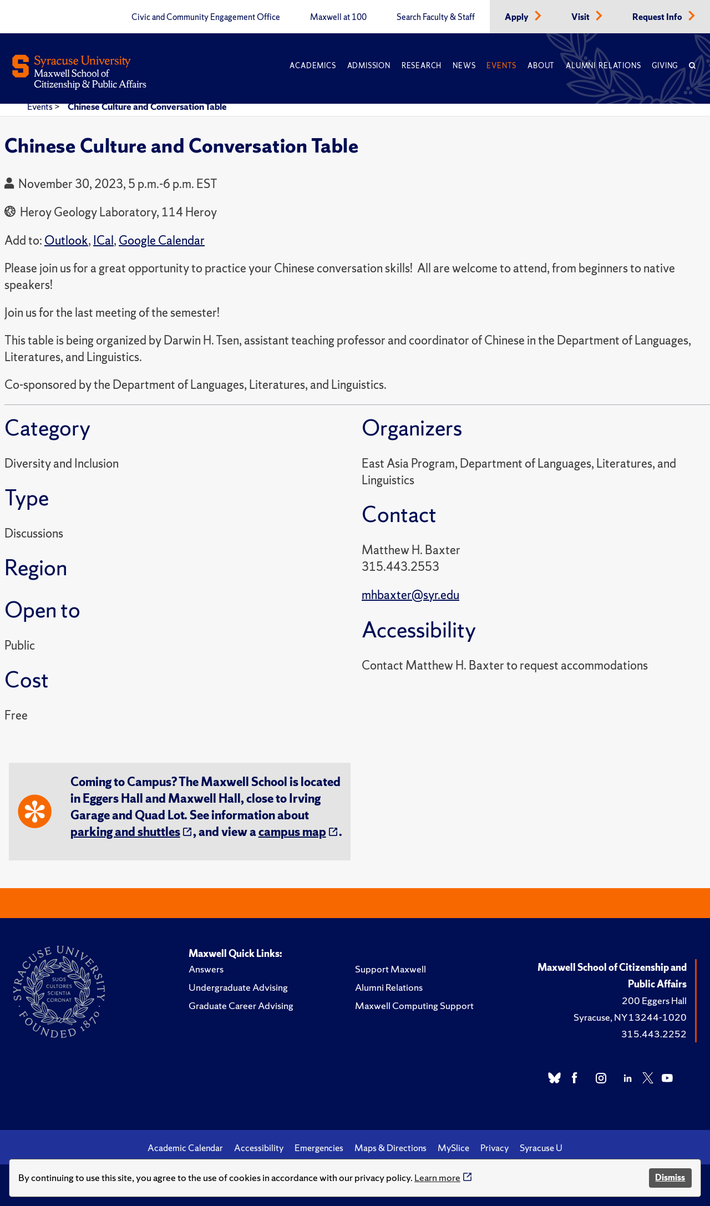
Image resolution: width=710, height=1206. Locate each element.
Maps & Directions (390, 1148)
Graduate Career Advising (241, 1005)
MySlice (453, 1148)
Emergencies (319, 1148)
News (464, 65)
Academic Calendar (185, 1148)
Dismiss (670, 1177)
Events (501, 65)
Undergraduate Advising (238, 987)
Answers (206, 968)
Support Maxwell (390, 968)
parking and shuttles (125, 832)
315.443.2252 (654, 1033)
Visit (581, 17)
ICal (103, 240)
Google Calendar (162, 240)
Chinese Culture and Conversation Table (147, 106)
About (541, 65)
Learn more (437, 1177)
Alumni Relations (603, 65)
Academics (313, 65)
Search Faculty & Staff (436, 17)
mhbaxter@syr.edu (410, 595)
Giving (665, 65)
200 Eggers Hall (654, 1000)
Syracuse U (541, 1148)
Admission (368, 65)
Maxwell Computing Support (414, 1005)
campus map (292, 832)
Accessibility (258, 1148)
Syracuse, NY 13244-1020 (630, 1017)
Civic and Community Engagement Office (205, 17)
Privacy (494, 1148)
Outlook (66, 240)
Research (422, 65)
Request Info (658, 17)
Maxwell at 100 (338, 17)
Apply (517, 17)
